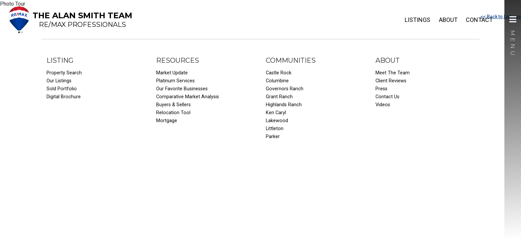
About (448, 19)
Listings (417, 19)
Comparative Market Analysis (187, 97)
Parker (273, 136)
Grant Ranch (279, 97)
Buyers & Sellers (173, 105)
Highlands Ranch (284, 105)
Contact (479, 19)
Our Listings (59, 81)
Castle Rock (278, 73)
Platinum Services (175, 81)
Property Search (64, 73)
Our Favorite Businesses (182, 89)
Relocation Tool (173, 113)
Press (381, 89)
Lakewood (277, 120)
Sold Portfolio (62, 89)
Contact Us (387, 97)
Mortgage (166, 120)
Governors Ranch (284, 89)
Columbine (277, 81)
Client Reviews (390, 81)
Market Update (172, 73)
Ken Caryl (276, 113)
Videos (382, 105)
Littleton (274, 128)
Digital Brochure (64, 97)
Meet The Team (392, 73)
